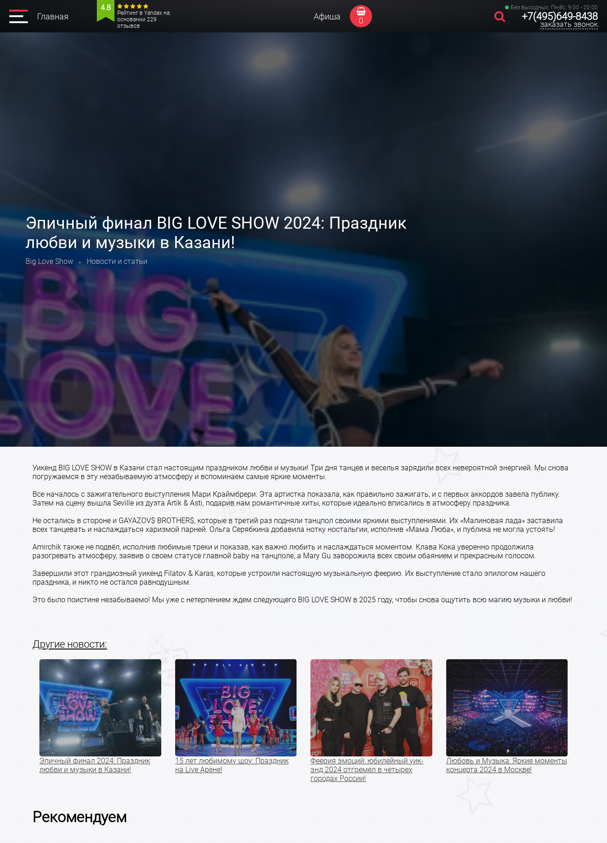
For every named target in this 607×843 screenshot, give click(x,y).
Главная (53, 16)
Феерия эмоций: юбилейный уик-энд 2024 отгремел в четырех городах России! (367, 769)
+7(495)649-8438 (560, 16)
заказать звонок (569, 24)
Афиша (327, 16)
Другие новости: (69, 644)
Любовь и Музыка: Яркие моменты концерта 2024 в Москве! (506, 765)
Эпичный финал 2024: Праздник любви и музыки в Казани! (94, 765)
